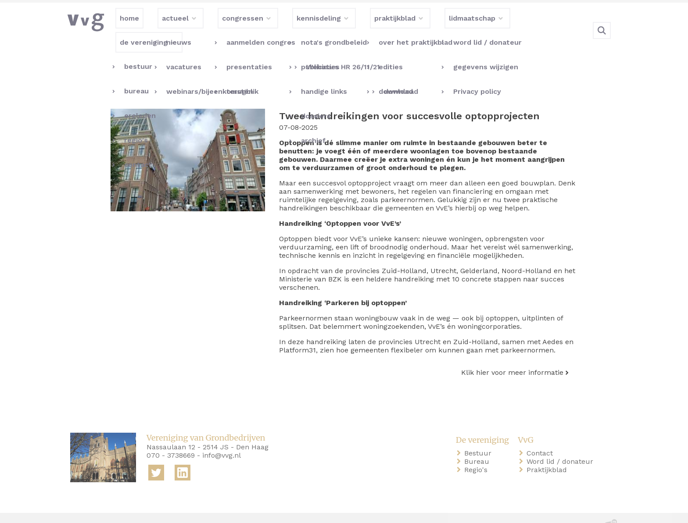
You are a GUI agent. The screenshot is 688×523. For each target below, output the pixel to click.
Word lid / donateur (561, 443)
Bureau (478, 443)
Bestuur (479, 435)
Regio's (477, 452)
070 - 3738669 (171, 437)
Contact (541, 435)
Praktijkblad (548, 452)
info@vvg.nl (221, 437)
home (81, 509)
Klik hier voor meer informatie (512, 354)
